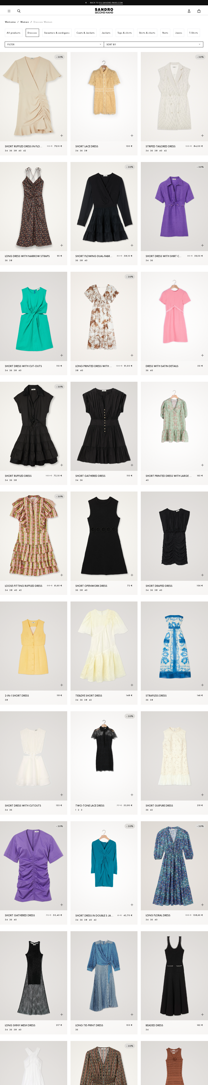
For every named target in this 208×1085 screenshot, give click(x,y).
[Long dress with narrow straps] (33, 213)
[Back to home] (104, 11)
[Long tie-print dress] (104, 983)
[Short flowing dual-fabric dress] (104, 213)
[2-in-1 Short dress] (33, 653)
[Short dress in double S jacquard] (104, 873)
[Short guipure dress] (174, 763)
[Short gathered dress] (104, 433)
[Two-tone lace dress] (104, 763)
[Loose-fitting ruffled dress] (33, 543)
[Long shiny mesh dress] (33, 983)
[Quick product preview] (62, 136)
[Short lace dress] (104, 103)
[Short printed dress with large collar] (174, 433)
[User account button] (189, 11)
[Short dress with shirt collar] (174, 213)
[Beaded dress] (174, 983)
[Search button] (19, 11)
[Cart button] (199, 11)
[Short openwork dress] (104, 543)
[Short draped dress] (174, 543)
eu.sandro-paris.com (111, 3)
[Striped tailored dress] (174, 103)
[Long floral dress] (174, 873)
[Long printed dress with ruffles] (104, 323)
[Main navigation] (9, 11)
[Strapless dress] (174, 653)
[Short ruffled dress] (33, 433)
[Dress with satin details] (174, 323)
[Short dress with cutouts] (33, 763)
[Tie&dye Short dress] (104, 653)
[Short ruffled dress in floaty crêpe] (33, 103)
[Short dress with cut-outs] (33, 323)
